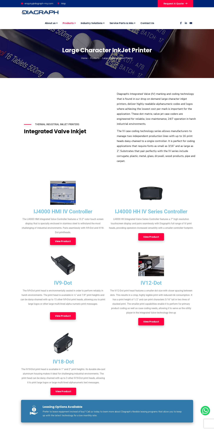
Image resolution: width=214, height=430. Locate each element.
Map (62, 3)
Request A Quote (175, 3)
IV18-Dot (63, 362)
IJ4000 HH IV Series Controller (151, 211)
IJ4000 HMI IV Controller (63, 211)
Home (84, 58)
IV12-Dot (151, 283)
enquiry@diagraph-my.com (37, 3)
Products (95, 58)
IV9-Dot (63, 283)
